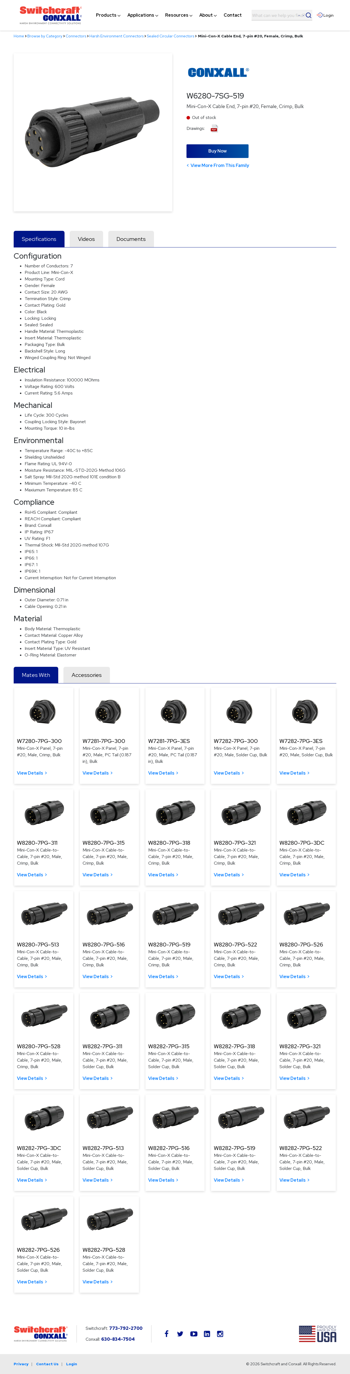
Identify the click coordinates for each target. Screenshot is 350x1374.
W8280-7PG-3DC (301, 842)
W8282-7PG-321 (299, 1046)
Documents (131, 239)
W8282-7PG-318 (234, 1046)
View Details (30, 773)
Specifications (39, 239)
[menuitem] (106, 15)
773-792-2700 (125, 1328)
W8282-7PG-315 (168, 1046)
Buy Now (217, 151)
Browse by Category (44, 36)
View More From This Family (220, 165)
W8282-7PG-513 (103, 1148)
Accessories (87, 675)
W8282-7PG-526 (38, 1249)
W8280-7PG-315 (104, 842)
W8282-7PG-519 (234, 1148)
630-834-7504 (118, 1339)
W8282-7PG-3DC (39, 1148)
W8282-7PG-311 (102, 1046)
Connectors (76, 36)
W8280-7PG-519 (169, 944)
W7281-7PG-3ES (169, 741)
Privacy (21, 1363)
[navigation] (169, 15)
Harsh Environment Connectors (116, 36)
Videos (86, 239)
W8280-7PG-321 (235, 842)
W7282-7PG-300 (236, 741)
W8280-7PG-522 (235, 944)
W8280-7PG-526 (301, 944)
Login (71, 1363)
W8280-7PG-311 (37, 842)
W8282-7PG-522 (300, 1148)
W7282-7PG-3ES (300, 741)
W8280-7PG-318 (169, 842)
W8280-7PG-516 (104, 944)
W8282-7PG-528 (104, 1249)
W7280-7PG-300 (39, 741)
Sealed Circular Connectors (170, 36)
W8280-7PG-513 (38, 944)
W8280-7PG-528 (38, 1046)
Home (19, 36)
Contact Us (47, 1363)
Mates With (36, 675)
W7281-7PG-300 (104, 741)
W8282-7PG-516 (168, 1148)
